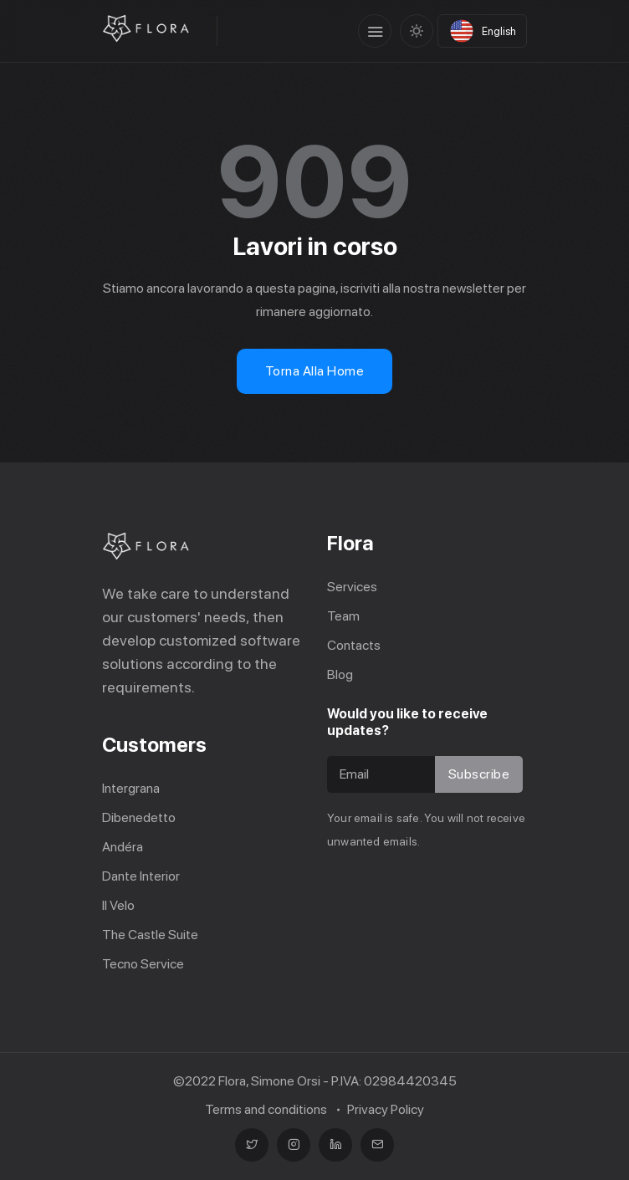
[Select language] (482, 31)
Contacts (354, 645)
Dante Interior (141, 876)
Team (343, 616)
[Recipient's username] (383, 774)
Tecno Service (143, 964)
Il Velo (118, 905)
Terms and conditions (266, 1109)
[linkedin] (335, 1145)
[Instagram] (293, 1145)
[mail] (377, 1145)
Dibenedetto (139, 817)
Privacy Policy (385, 1109)
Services (352, 587)
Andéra (122, 847)
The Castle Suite (150, 934)
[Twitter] (251, 1145)
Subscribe (479, 774)
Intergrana (131, 788)
